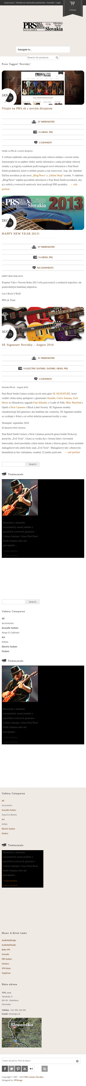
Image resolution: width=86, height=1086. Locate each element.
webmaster (48, 121)
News (44, 132)
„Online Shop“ (55, 175)
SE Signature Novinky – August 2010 (28, 344)
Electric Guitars (35, 368)
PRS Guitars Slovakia (33, 1077)
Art (3, 637)
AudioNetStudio (9, 945)
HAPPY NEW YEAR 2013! (21, 233)
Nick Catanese (17, 407)
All (3, 618)
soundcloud (38, 1069)
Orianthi (51, 398)
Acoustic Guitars (10, 627)
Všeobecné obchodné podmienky (30, 2)
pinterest (18, 1069)
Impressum (9, 2)
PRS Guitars (7, 959)
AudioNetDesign (9, 940)
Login (58, 2)
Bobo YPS (6, 949)
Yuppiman (6, 973)
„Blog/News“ (39, 175)
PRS (51, 132)
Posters (5, 651)
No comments (45, 267)
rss (45, 1069)
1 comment (45, 142)
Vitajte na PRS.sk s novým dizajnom (27, 108)
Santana (5, 963)
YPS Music (6, 968)
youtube (25, 1069)
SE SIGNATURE (61, 393)
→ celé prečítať (72, 452)
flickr (31, 1069)
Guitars (50, 368)
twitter (11, 1069)
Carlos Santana (64, 398)
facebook (5, 1069)
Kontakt (50, 2)
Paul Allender (40, 402)
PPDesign (18, 1080)
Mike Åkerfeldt (73, 402)
